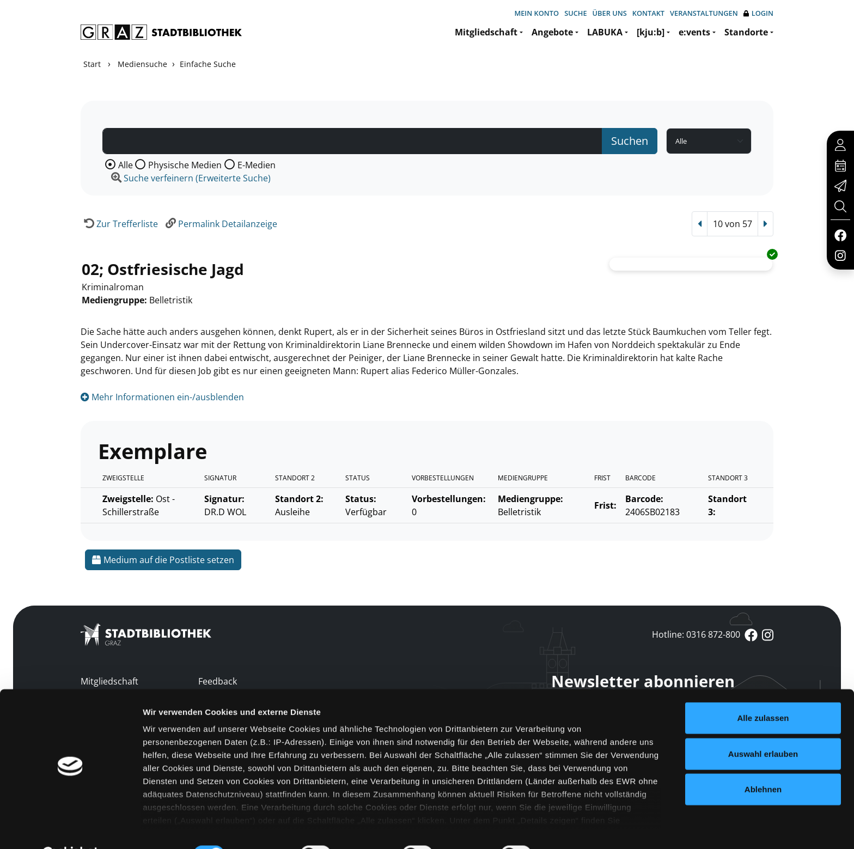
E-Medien (256, 165)
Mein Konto (536, 13)
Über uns (610, 13)
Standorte (746, 32)
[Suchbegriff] (352, 141)
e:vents (694, 32)
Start (92, 64)
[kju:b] (650, 32)
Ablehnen (763, 762)
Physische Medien (185, 165)
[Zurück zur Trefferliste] (119, 223)
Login (758, 13)
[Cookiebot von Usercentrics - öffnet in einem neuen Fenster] (70, 828)
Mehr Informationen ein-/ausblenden (162, 397)
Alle (125, 165)
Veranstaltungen (704, 13)
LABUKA (605, 32)
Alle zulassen (763, 691)
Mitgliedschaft (486, 32)
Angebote (552, 32)
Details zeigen (579, 827)
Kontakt (648, 13)
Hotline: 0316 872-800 (696, 634)
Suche (575, 13)
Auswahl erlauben (763, 726)
